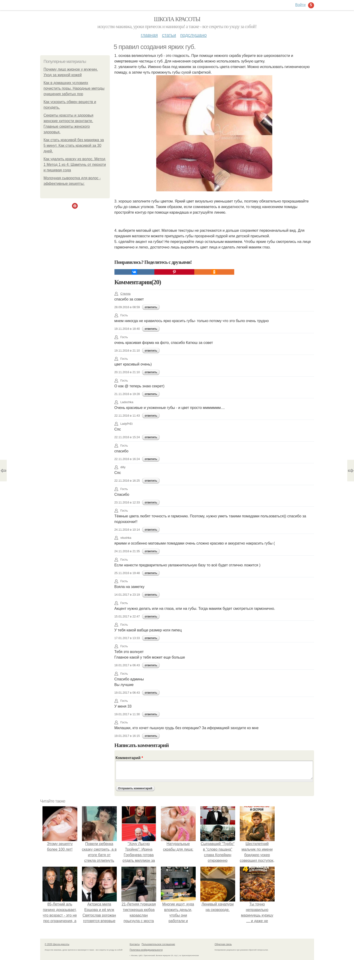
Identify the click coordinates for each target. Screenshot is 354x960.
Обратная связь (223, 944)
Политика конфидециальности (146, 950)
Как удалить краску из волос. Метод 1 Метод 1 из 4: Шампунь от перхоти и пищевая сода (75, 164)
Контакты (135, 944)
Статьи (169, 35)
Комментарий (129, 758)
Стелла (122, 293)
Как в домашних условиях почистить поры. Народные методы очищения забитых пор (74, 88)
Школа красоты (177, 19)
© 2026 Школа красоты (57, 944)
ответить (151, 307)
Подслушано (193, 35)
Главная (149, 35)
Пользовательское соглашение (158, 944)
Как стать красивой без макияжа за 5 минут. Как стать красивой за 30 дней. (74, 145)
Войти (300, 5)
